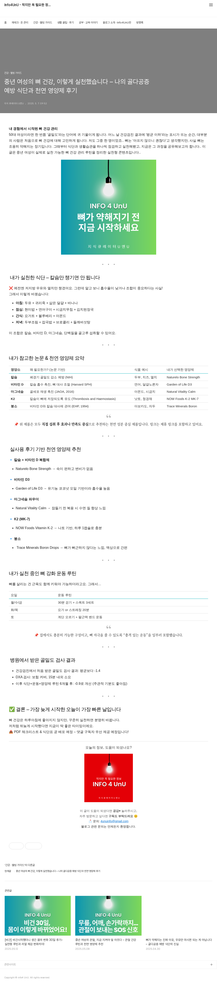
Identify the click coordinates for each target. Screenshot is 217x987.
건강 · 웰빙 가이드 (42, 22)
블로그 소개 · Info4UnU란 (117, 22)
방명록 (139, 22)
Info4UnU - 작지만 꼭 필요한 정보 (27, 5)
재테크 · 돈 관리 (20, 22)
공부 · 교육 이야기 (88, 22)
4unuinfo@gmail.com (114, 821)
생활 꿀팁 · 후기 (65, 22)
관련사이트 (10, 964)
